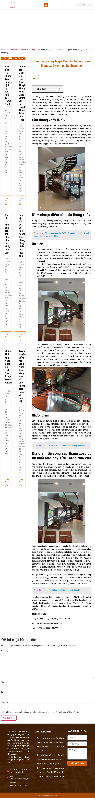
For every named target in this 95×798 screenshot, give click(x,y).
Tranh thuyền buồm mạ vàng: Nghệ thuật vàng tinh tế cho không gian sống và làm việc (22, 376)
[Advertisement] (47, 27)
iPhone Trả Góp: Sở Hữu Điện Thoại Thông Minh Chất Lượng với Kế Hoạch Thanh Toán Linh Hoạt (22, 93)
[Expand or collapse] (59, 89)
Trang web (5, 702)
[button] (46, 5)
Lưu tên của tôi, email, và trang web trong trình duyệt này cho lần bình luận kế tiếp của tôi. (41, 712)
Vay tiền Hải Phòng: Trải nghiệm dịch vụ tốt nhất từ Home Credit (8, 85)
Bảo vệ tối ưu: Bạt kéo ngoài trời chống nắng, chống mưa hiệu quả (22, 235)
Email (4, 692)
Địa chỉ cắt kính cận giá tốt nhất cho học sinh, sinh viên (7, 234)
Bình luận (5, 651)
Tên (3, 682)
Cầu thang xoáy (38, 126)
